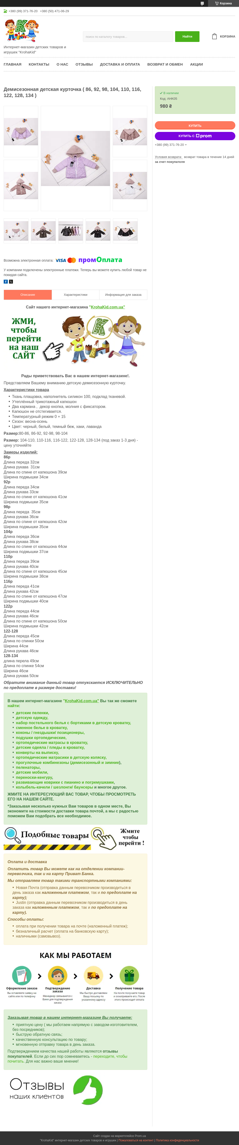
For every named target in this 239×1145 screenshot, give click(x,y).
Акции (196, 64)
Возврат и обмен (165, 64)
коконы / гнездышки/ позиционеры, (50, 732)
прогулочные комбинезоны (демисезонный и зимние (67, 762)
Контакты (39, 64)
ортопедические (32, 742)
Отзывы (84, 64)
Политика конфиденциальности (177, 1140)
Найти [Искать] (187, 36)
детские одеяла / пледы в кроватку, (50, 747)
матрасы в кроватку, (68, 742)
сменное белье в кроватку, (42, 728)
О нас (62, 64)
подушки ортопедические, (41, 738)
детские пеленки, (32, 713)
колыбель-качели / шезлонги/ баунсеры (54, 787)
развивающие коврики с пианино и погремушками (65, 782)
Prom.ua (140, 1136)
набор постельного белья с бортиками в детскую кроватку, (73, 723)
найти (13, 706)
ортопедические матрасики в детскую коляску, (61, 757)
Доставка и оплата (120, 64)
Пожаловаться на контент (136, 1140)
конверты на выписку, (37, 752)
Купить (195, 126)
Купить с (195, 136)
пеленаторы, (28, 767)
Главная (12, 64)
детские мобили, (32, 772)
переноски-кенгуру (34, 777)
